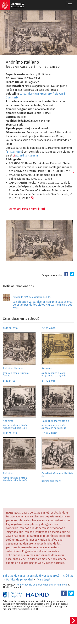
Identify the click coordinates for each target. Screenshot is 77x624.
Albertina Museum (25, 155)
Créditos (68, 575)
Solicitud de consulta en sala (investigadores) (31, 575)
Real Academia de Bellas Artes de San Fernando (42, 584)
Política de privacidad (19, 579)
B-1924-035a (14, 151)
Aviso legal (43, 579)
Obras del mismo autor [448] (27, 209)
